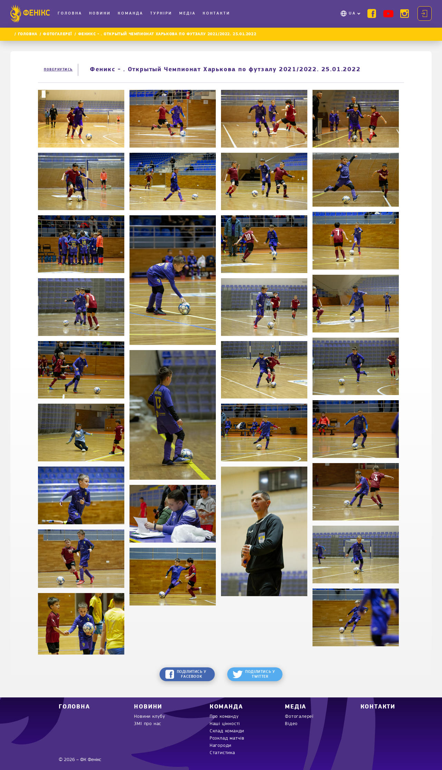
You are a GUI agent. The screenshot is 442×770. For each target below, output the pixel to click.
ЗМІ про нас (147, 723)
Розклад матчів (227, 738)
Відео (291, 723)
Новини (100, 13)
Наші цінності (225, 723)
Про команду (224, 716)
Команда (130, 13)
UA (352, 13)
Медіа (187, 13)
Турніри (161, 13)
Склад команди (227, 731)
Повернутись (58, 70)
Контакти (216, 13)
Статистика (222, 752)
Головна (70, 13)
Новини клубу (149, 716)
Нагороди (220, 745)
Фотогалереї (57, 34)
